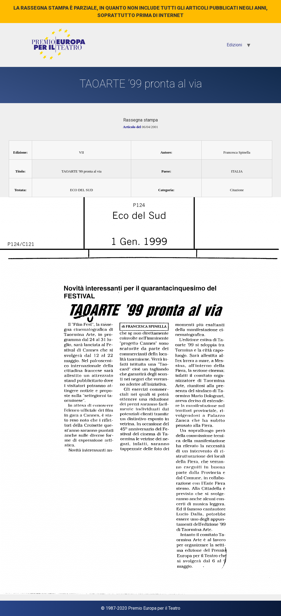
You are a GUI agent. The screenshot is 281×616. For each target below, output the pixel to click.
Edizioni (234, 44)
